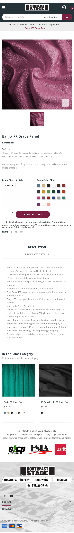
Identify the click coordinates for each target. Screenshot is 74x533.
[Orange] (64, 192)
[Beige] (44, 186)
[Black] (49, 186)
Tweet (16, 232)
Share (11, 232)
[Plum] (44, 199)
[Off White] (44, 205)
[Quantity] (6, 214)
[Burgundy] (64, 186)
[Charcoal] (39, 192)
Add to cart (34, 214)
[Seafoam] (64, 199)
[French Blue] (39, 186)
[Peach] (49, 205)
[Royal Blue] (54, 199)
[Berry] (39, 199)
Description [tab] (37, 247)
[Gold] (44, 192)
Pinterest (21, 232)
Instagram (11, 496)
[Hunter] (54, 192)
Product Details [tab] (37, 254)
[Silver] (59, 199)
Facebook (4, 496)
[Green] (49, 192)
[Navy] (59, 192)
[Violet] (39, 205)
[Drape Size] (9, 185)
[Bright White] (54, 186)
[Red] (49, 199)
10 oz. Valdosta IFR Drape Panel (55, 402)
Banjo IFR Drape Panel (13, 402)
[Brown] (59, 186)
